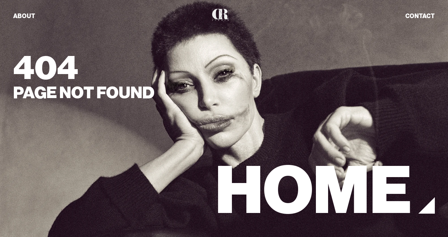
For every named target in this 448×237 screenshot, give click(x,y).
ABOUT (24, 16)
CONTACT (420, 16)
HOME (313, 190)
